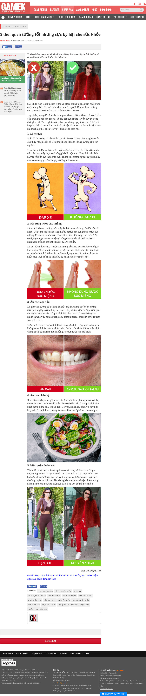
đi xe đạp (77, 591)
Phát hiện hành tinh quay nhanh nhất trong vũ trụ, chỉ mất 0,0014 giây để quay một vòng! (13, 91)
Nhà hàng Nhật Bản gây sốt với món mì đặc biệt (11, 79)
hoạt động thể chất (37, 596)
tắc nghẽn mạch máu (80, 605)
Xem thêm (50, 641)
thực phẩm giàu (48, 605)
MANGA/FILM (82, 9)
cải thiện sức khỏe (63, 591)
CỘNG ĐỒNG (106, 9)
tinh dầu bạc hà (85, 596)
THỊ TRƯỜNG (37, 654)
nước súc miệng (69, 596)
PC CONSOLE (51, 653)
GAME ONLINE (103, 16)
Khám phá (20, 26)
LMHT (29, 16)
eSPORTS (54, 9)
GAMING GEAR (86, 16)
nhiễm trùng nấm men (37, 609)
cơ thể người (64, 600)
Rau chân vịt (33, 605)
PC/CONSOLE (120, 16)
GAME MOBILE (40, 9)
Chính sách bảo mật (106, 689)
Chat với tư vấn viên (113, 694)
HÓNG (94, 9)
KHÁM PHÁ (67, 9)
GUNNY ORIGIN (15, 16)
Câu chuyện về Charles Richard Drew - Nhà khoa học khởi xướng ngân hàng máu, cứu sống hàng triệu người (13, 107)
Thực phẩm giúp (35, 600)
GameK (6, 26)
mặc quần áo (63, 605)
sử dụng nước (54, 596)
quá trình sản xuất (80, 600)
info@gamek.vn (62, 683)
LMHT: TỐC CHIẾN (67, 16)
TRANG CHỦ (8, 654)
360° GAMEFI (137, 16)
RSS (87, 653)
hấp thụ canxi (50, 600)
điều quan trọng (45, 591)
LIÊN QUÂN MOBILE (44, 16)
